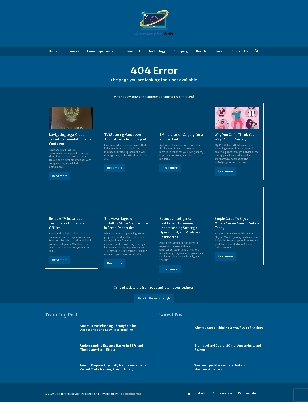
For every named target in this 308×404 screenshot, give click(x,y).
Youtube (250, 395)
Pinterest (225, 395)
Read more (59, 178)
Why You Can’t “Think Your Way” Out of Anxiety (228, 330)
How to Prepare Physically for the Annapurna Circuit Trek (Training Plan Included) (113, 370)
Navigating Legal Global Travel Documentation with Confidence (70, 141)
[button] (256, 51)
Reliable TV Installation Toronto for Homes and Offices (67, 225)
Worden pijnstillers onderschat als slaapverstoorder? (219, 370)
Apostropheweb (130, 396)
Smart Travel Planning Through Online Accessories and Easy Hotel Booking (108, 330)
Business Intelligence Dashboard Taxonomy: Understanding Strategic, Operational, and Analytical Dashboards (180, 230)
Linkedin (200, 395)
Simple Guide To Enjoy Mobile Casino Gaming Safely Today (237, 225)
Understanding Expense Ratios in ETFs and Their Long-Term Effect (111, 350)
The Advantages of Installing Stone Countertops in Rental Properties (126, 225)
